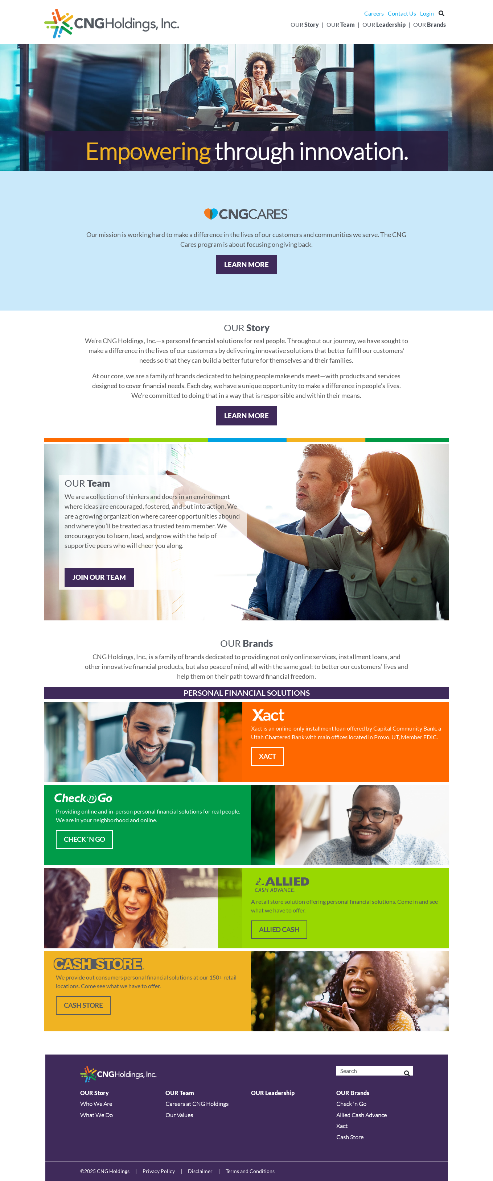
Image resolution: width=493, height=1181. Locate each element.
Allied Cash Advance (361, 1115)
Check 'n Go (351, 1103)
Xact (342, 1126)
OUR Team (179, 1092)
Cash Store (83, 1005)
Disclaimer (200, 1171)
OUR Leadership (273, 1092)
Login (427, 13)
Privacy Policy (159, 1171)
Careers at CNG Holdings (197, 1103)
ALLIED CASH (279, 929)
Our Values (179, 1115)
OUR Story (94, 1092)
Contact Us (402, 13)
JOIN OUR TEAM (99, 577)
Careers (374, 13)
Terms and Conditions (250, 1171)
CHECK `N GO (84, 839)
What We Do (96, 1115)
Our (305, 24)
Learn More (246, 264)
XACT (267, 756)
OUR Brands (352, 1092)
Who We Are (96, 1103)
